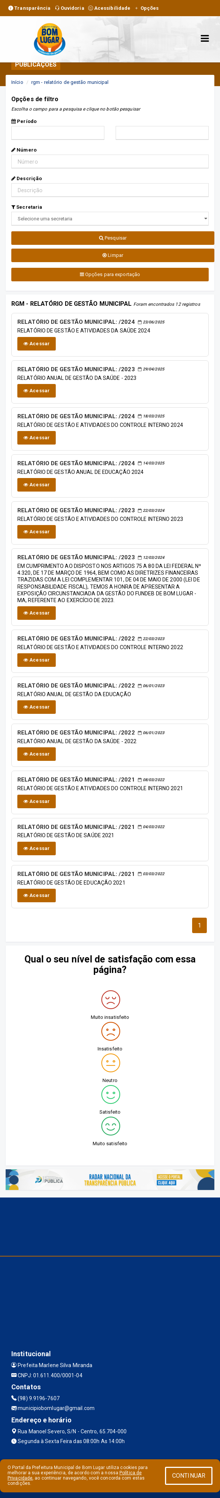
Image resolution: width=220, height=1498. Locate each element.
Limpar (112, 255)
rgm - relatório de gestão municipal (70, 82)
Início (17, 82)
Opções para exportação (110, 274)
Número (24, 150)
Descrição (26, 178)
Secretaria (26, 207)
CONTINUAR (188, 1475)
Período (24, 121)
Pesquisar (113, 238)
